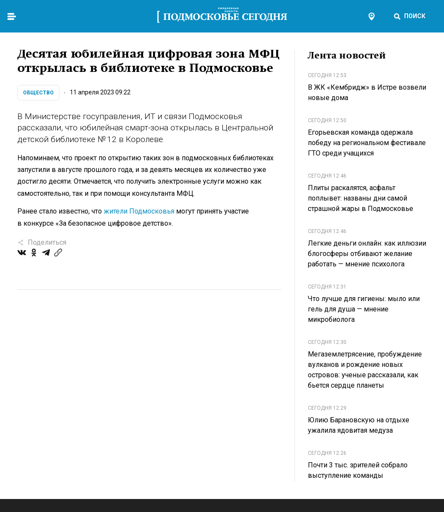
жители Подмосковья (139, 211)
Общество (38, 93)
